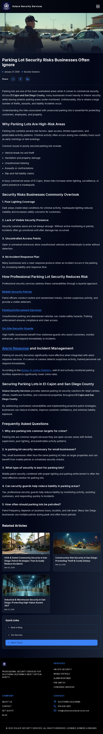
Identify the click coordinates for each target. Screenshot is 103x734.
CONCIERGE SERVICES (64, 687)
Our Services (15, 635)
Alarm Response (15, 348)
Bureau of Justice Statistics (36, 370)
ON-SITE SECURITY (63, 669)
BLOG (4, 715)
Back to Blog (15, 627)
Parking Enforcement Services (21, 310)
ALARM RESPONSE (62, 678)
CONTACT (7, 706)
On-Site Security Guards (17, 328)
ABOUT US (7, 702)
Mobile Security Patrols (17, 291)
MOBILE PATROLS (62, 674)
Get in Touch (15, 642)
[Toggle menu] (98, 6)
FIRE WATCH (59, 682)
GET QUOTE (8, 710)
